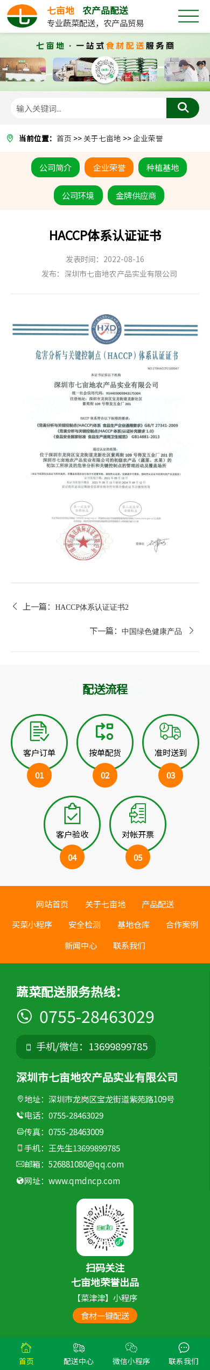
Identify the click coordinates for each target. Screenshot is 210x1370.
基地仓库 (133, 924)
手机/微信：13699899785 (86, 1046)
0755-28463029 (85, 1016)
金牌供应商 (136, 195)
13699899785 (96, 1147)
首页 (64, 138)
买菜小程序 (32, 924)
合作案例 (182, 924)
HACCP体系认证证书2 (92, 607)
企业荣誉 (148, 138)
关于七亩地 (102, 138)
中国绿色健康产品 (152, 632)
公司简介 (55, 167)
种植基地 (162, 167)
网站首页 (52, 904)
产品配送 (158, 904)
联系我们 (129, 944)
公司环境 (78, 195)
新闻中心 (81, 944)
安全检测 (84, 924)
